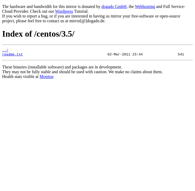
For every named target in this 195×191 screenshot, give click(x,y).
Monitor (46, 78)
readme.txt (12, 55)
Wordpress (64, 11)
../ (5, 51)
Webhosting (145, 6)
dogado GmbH (114, 6)
